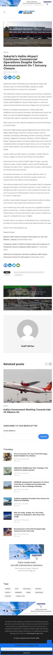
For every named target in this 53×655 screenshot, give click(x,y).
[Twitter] (14, 77)
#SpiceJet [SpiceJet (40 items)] (8, 596)
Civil (5, 52)
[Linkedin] (10, 77)
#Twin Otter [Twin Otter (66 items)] (20, 596)
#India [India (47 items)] (28, 592)
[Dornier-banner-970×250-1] (26, 608)
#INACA (7, 275)
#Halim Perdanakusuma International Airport (29, 272)
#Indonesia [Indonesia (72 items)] (39, 592)
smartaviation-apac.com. (35, 633)
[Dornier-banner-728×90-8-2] (26, 3)
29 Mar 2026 (25, 459)
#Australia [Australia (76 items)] (27, 589)
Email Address (9, 431)
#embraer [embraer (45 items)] (18, 592)
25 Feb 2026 (25, 520)
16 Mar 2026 (25, 473)
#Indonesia (18, 275)
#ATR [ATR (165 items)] (16, 589)
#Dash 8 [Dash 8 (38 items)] (7, 592)
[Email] (18, 77)
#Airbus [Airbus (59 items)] (7, 589)
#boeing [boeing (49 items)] (38, 589)
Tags (7, 272)
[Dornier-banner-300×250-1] (26, 558)
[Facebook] (5, 77)
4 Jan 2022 (14, 72)
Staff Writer (7, 72)
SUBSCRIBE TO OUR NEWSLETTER (26, 645)
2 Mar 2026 (25, 489)
